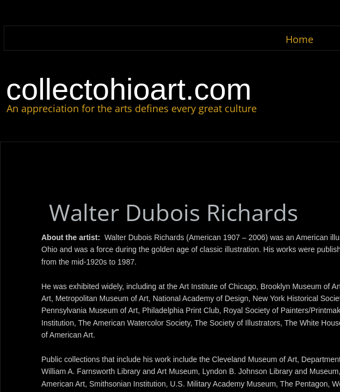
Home (299, 39)
